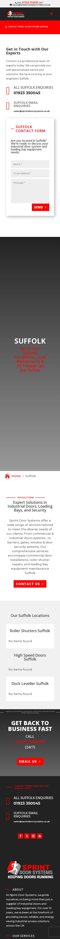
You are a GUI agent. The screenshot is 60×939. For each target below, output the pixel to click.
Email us (28, 761)
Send (38, 207)
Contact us (28, 584)
